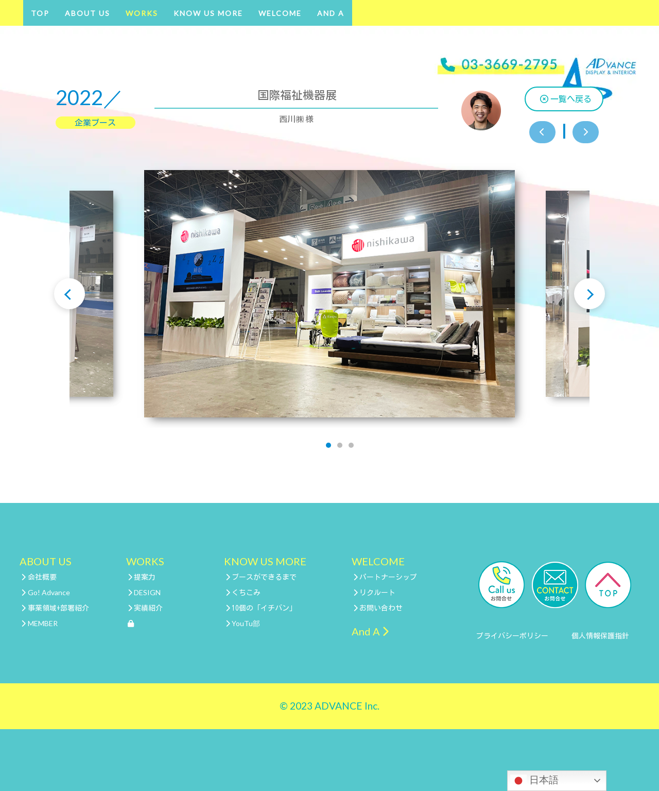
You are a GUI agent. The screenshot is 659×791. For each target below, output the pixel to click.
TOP (40, 13)
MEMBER (39, 623)
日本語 (534, 780)
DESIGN (144, 592)
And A (330, 13)
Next (589, 293)
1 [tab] (328, 445)
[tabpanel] (329, 294)
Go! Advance (45, 592)
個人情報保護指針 (600, 635)
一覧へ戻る (566, 99)
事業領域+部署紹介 (55, 608)
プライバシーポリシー (512, 635)
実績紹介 (145, 608)
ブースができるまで (261, 577)
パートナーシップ (385, 577)
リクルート (374, 592)
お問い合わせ (378, 608)
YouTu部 (243, 623)
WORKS (142, 13)
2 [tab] (339, 445)
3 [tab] (351, 445)
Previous (69, 293)
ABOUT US (87, 13)
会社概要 (39, 577)
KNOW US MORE (208, 13)
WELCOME (280, 13)
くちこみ (243, 592)
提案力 (142, 577)
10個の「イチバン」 (261, 608)
